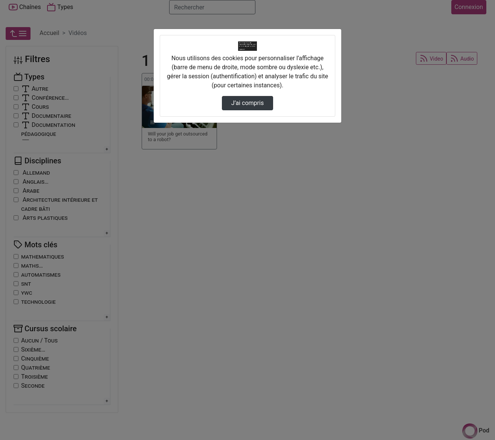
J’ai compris (247, 103)
